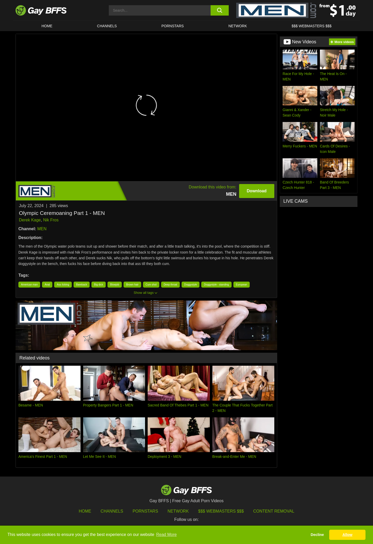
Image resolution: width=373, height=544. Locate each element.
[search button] (219, 10)
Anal (47, 284)
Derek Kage (30, 220)
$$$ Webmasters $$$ (312, 26)
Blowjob (114, 284)
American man (29, 284)
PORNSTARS (172, 26)
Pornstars (145, 511)
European (241, 284)
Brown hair (132, 284)
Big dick (98, 284)
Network (237, 26)
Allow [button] (347, 535)
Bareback (81, 284)
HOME (46, 26)
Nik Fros (51, 220)
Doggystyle (190, 284)
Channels (112, 511)
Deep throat (170, 284)
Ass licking (63, 284)
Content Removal (274, 511)
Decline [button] (317, 535)
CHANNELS (107, 26)
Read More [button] (166, 534)
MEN (42, 229)
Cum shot (151, 284)
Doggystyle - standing (216, 284)
